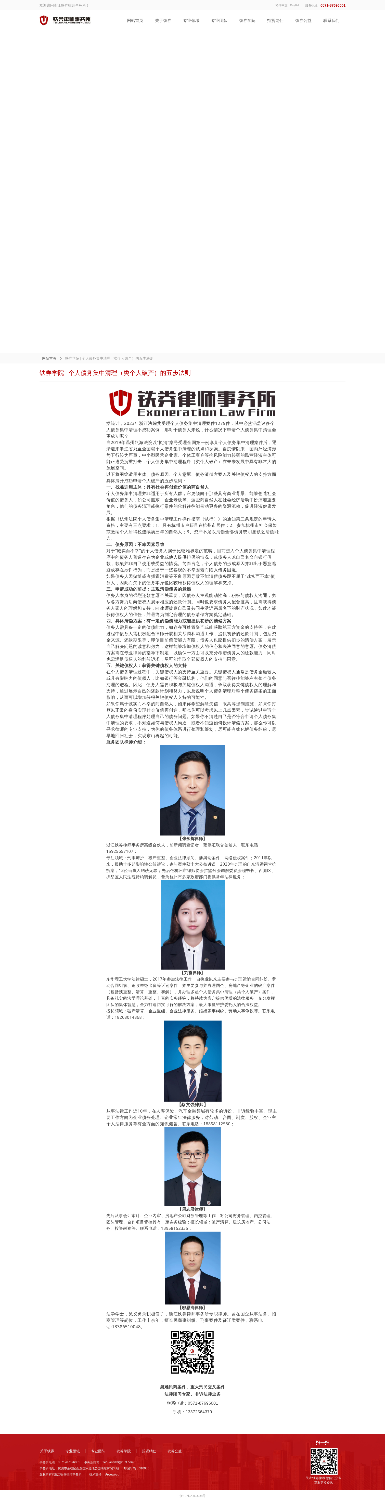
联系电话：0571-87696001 (192, 1403)
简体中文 (281, 5)
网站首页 (49, 358)
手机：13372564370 (192, 1412)
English (295, 5)
